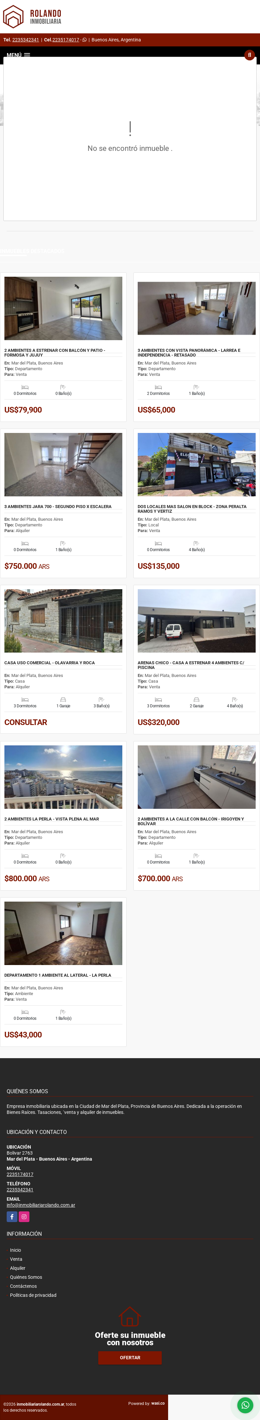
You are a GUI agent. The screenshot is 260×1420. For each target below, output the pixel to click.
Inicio (15, 1250)
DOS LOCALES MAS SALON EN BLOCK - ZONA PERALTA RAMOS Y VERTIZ (192, 509)
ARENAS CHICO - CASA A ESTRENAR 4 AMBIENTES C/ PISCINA (191, 665)
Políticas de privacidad (33, 1295)
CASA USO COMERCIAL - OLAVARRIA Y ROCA (49, 663)
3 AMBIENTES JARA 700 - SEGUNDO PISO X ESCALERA (58, 506)
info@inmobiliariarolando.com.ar (41, 1205)
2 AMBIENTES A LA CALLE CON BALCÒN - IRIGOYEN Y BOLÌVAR (191, 821)
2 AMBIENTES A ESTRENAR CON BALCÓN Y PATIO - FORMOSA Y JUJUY (54, 353)
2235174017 (65, 39)
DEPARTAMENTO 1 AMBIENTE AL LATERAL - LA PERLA (57, 975)
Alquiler (17, 1268)
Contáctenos (23, 1286)
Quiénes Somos (26, 1277)
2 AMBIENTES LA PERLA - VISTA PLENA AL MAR (51, 819)
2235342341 (25, 39)
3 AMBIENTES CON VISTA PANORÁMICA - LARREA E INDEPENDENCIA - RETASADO (189, 353)
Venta (16, 1259)
